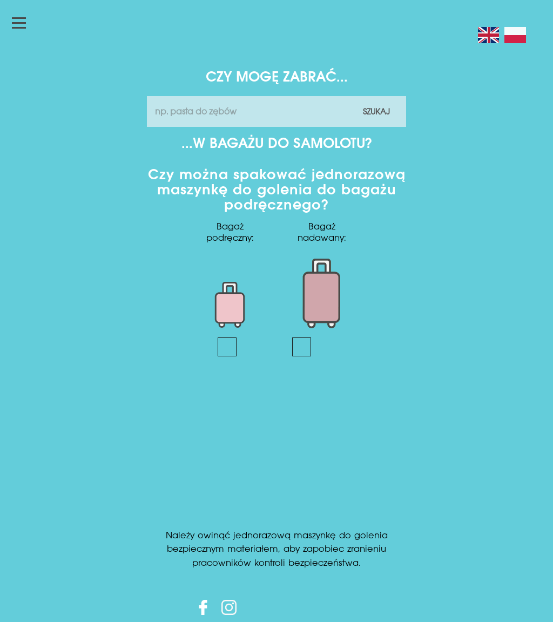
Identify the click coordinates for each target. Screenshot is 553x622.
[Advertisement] (276, 448)
